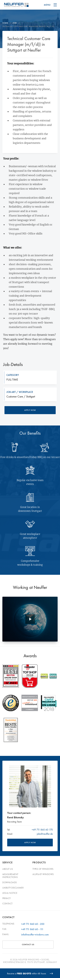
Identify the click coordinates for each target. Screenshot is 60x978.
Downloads (9, 882)
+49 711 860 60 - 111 (32, 929)
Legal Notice (9, 893)
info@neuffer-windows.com (35, 934)
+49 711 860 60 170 (42, 829)
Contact (7, 903)
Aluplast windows (43, 874)
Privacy (6, 898)
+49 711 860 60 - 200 (32, 924)
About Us (7, 869)
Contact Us (28, 944)
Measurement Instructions (10, 876)
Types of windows (42, 869)
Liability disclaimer (13, 887)
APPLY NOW (30, 842)
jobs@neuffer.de (45, 833)
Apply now (30, 410)
